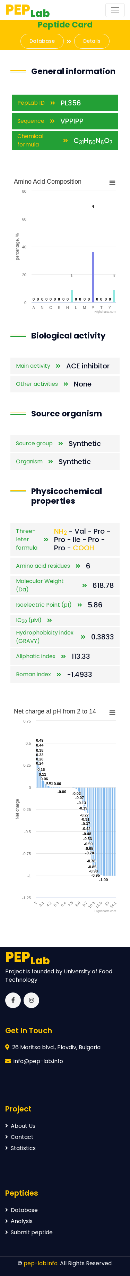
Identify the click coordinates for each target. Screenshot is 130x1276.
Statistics (20, 1148)
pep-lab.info (41, 1263)
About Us (20, 1126)
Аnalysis (19, 1221)
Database (42, 41)
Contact (19, 1137)
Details (92, 41)
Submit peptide (29, 1232)
